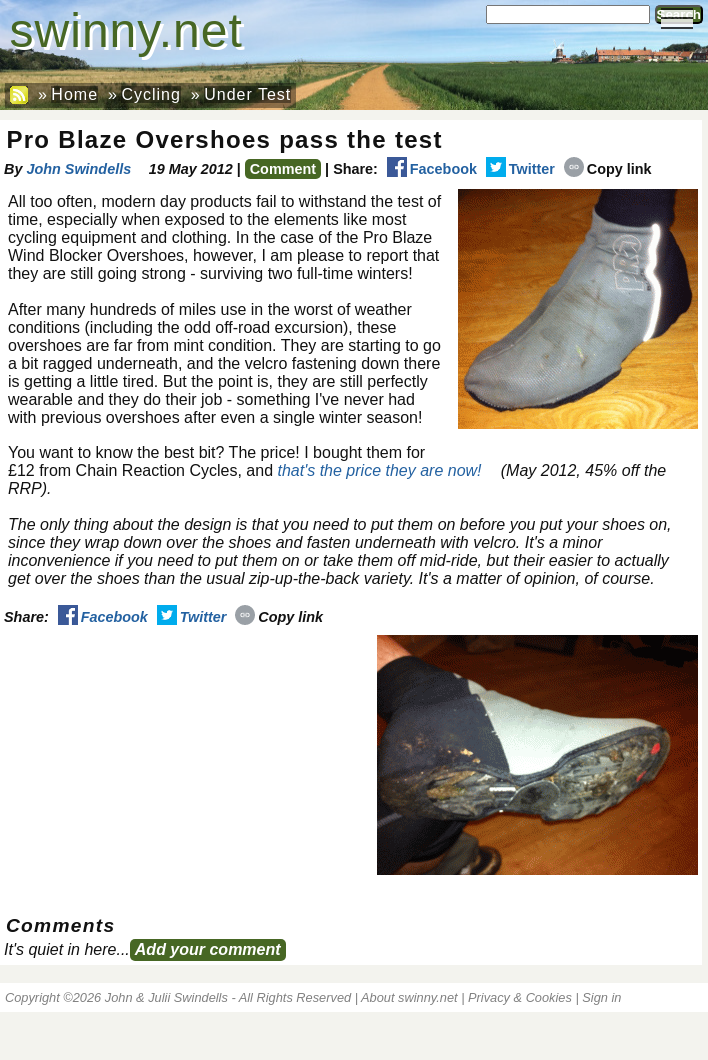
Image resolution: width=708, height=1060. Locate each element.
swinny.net (126, 30)
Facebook (432, 169)
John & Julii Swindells (166, 997)
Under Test (247, 94)
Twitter (520, 169)
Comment (283, 169)
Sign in (601, 997)
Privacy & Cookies (520, 997)
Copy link (608, 169)
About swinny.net (409, 997)
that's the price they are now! (379, 470)
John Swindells (78, 169)
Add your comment (208, 949)
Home (74, 94)
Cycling (150, 94)
